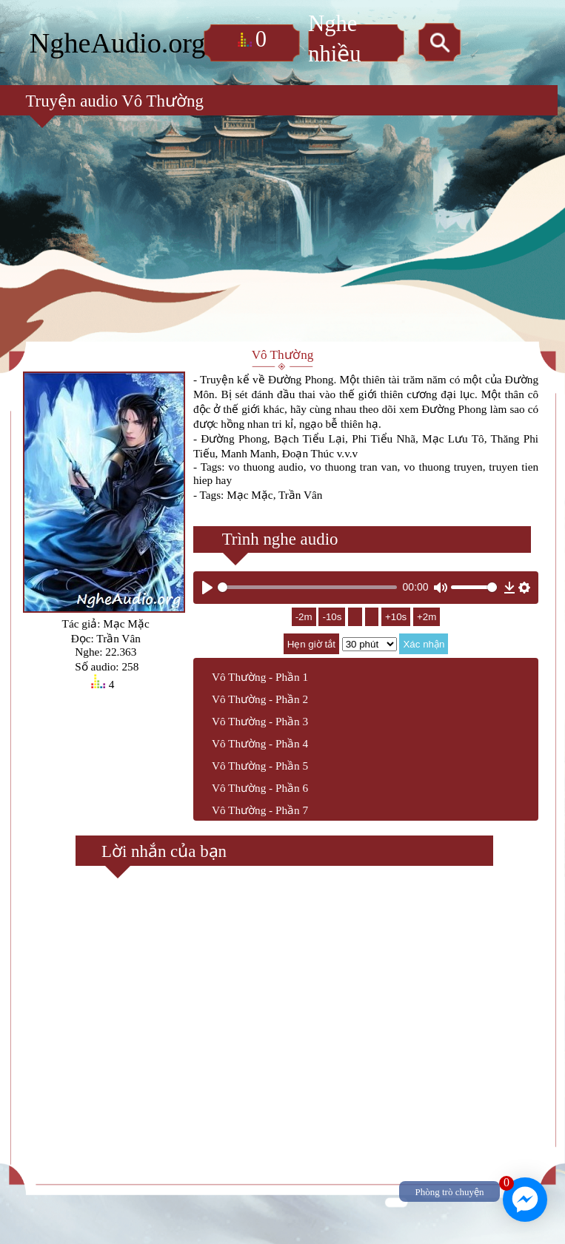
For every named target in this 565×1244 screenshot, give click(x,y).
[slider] (307, 596)
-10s (325, 626)
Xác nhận (424, 653)
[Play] (207, 596)
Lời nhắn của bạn (152, 861)
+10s (401, 626)
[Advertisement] (282, 211)
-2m (297, 626)
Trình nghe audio (267, 545)
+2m (433, 626)
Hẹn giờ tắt (311, 653)
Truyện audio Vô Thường (97, 80)
